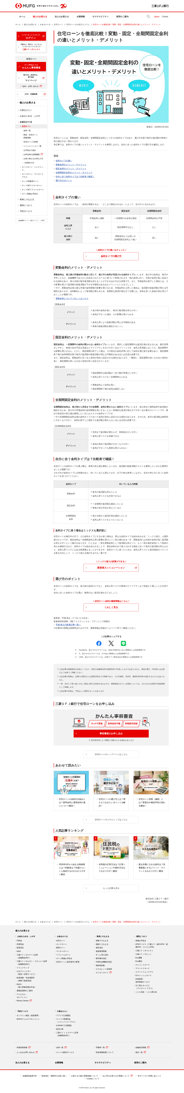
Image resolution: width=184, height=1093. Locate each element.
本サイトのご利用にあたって (149, 1076)
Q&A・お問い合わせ (32, 86)
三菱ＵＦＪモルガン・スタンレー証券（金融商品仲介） (32, 962)
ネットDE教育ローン (30, 181)
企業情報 (81, 16)
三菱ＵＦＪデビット (143, 954)
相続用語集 (100, 965)
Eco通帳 (138, 958)
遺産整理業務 (101, 951)
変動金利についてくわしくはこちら (72, 298)
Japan (156, 16)
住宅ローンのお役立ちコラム (77, 24)
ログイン (30, 36)
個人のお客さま (40, 16)
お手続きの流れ (30, 150)
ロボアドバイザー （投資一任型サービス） (26, 972)
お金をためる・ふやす (30, 116)
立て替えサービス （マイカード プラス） (144, 986)
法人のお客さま (62, 16)
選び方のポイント (64, 180)
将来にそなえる (27, 199)
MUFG (25, 5)
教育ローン (60, 948)
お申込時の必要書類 (32, 154)
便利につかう (26, 205)
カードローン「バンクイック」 (32, 168)
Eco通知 (138, 961)
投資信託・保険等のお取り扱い (54, 1076)
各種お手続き (140, 941)
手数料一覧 (102, 1047)
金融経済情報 (142, 1047)
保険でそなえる (102, 941)
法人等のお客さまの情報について (118, 1076)
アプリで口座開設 (63, 1015)
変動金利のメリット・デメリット (71, 165)
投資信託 (20, 948)
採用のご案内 (122, 16)
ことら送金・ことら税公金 (146, 992)
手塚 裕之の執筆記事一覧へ (68, 625)
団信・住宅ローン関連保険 (31, 136)
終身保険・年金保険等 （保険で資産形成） (25, 979)
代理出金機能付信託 (104, 962)
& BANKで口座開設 (64, 1025)
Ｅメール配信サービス (65, 1052)
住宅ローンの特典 (31, 142)
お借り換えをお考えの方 (33, 159)
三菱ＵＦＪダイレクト (144, 951)
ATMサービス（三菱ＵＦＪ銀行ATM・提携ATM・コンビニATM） (151, 945)
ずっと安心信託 (102, 955)
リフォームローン (63, 955)
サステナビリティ (100, 16)
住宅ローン (58, 24)
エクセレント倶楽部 (104, 969)
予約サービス (26, 211)
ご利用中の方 (29, 163)
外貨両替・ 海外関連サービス (142, 980)
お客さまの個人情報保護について (84, 1076)
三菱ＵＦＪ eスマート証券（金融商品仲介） (27, 956)
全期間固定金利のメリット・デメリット (74, 172)
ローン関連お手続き (30, 194)
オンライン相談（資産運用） (28, 1015)
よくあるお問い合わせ (27, 1052)
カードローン (61, 944)
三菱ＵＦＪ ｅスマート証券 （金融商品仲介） (67, 1034)
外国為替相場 (24, 1047)
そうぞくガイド (104, 972)
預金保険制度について (105, 1052)
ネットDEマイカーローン (32, 185)
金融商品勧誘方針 (30, 1076)
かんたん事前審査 (31, 66)
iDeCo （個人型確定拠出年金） (26, 985)
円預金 (19, 941)
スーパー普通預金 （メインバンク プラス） (66, 1020)
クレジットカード (142, 965)
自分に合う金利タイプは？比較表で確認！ (75, 176)
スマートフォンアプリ (144, 972)
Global (165, 16)
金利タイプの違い (64, 161)
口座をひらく (26, 110)
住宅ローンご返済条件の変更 (67, 962)
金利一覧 (27, 131)
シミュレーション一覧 (32, 146)
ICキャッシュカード (143, 975)
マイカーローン (62, 951)
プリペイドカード (142, 968)
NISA (19, 951)
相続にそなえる (102, 944)
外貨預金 (20, 944)
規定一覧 (140, 1052)
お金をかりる (45, 24)
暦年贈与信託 (101, 958)
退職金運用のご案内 (25, 991)
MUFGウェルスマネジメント (28, 1019)
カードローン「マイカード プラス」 (32, 175)
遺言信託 (99, 948)
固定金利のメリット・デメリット (71, 169)
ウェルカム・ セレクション (22, 995)
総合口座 (59, 1029)
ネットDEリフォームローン (33, 190)
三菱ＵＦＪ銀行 (160, 6)
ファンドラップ (23, 968)
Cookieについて (93, 1079)
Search (148, 16)
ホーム (22, 16)
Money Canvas (24, 1001)
